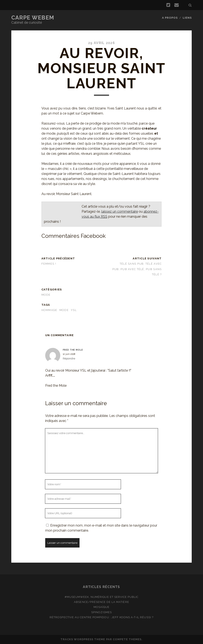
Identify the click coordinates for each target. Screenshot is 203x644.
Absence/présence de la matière (101, 602)
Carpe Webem (32, 17)
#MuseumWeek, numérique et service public (102, 596)
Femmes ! (48, 263)
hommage (49, 310)
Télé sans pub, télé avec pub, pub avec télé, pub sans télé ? (137, 269)
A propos (170, 17)
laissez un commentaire (119, 211)
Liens (187, 17)
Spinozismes (101, 612)
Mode (46, 294)
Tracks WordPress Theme (82, 639)
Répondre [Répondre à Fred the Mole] (69, 358)
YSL (74, 310)
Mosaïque (101, 607)
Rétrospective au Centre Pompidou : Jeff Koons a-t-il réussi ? (101, 617)
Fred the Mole (73, 350)
